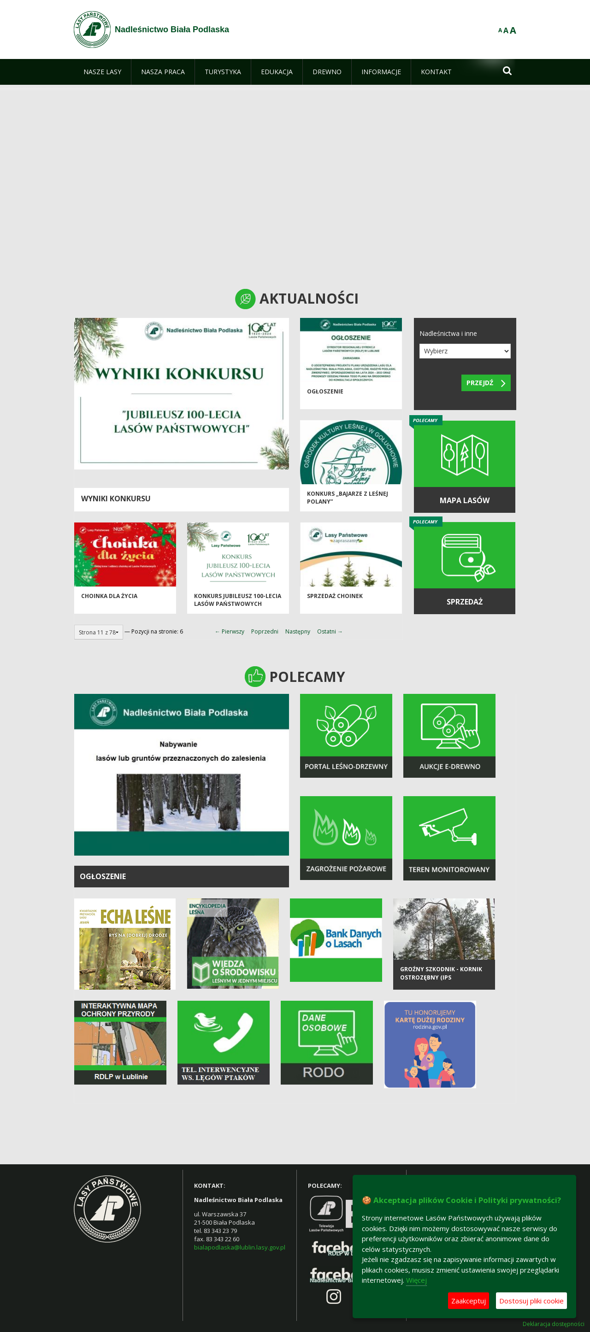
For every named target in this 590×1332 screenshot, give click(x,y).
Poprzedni (264, 631)
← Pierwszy (229, 631)
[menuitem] (102, 72)
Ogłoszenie (325, 394)
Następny (297, 631)
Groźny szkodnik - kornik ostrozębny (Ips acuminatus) (441, 982)
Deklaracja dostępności (553, 1324)
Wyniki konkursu (116, 498)
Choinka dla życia (109, 598)
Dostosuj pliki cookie (531, 1300)
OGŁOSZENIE (103, 876)
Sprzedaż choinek (335, 598)
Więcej (416, 1280)
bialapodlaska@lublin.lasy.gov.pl (239, 1247)
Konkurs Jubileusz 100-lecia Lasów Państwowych (237, 602)
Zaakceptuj (468, 1300)
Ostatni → (330, 631)
